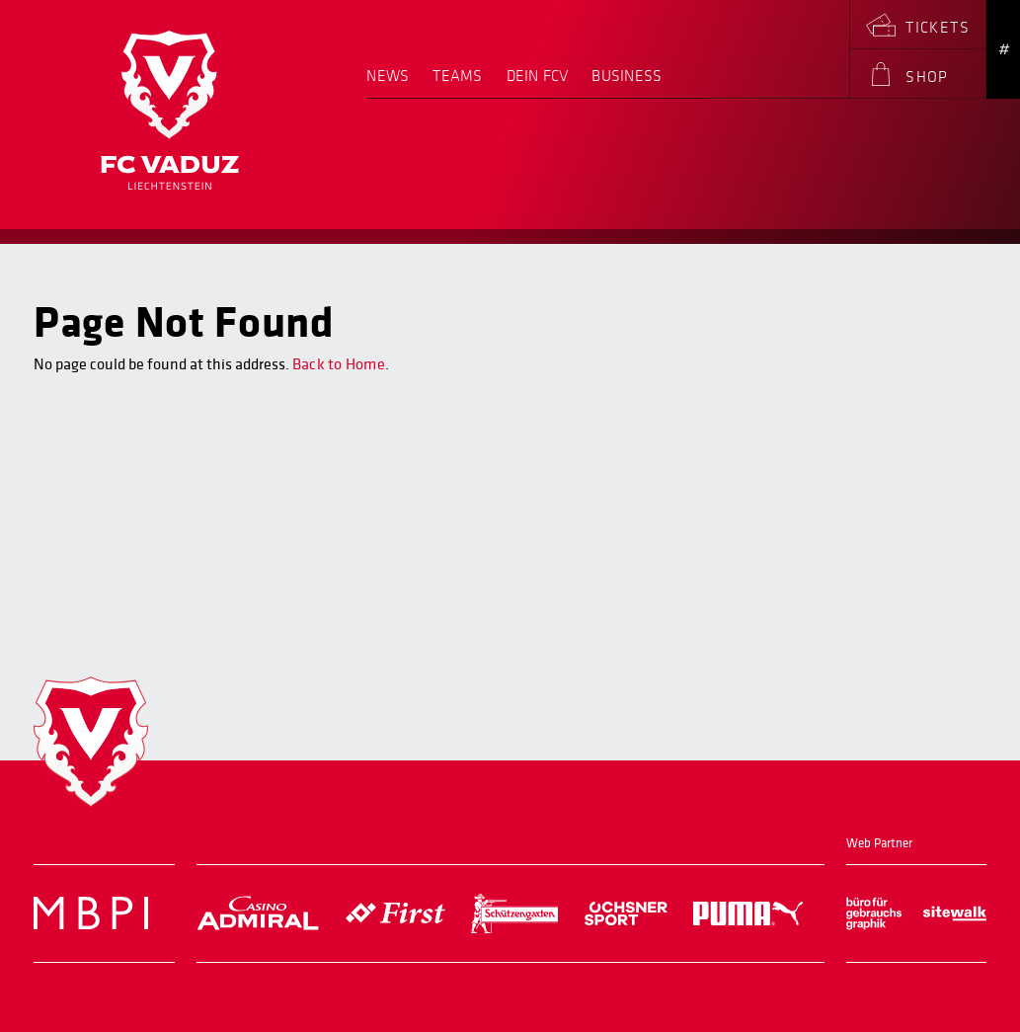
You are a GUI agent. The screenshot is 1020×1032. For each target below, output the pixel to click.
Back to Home (338, 364)
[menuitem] (393, 83)
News (387, 76)
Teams (457, 76)
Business (626, 76)
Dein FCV (538, 76)
